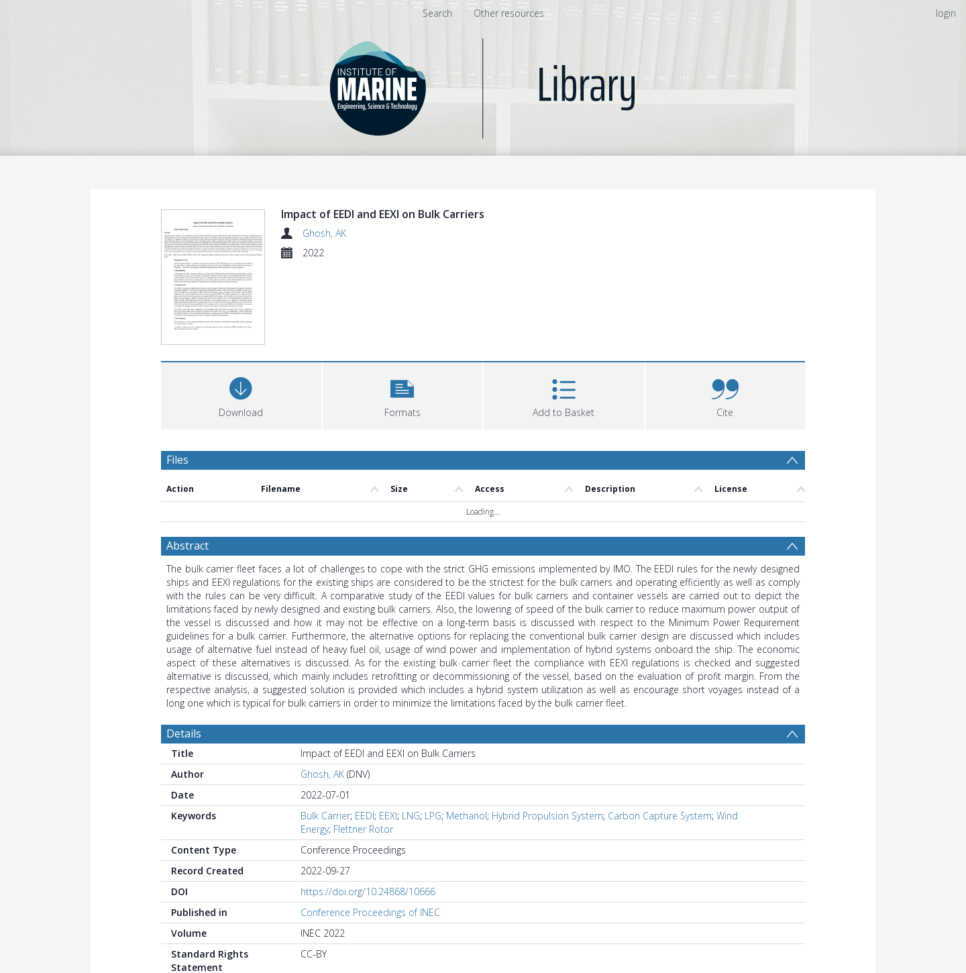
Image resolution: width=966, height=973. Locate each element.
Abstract (187, 545)
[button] (403, 394)
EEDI (364, 815)
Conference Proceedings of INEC (370, 912)
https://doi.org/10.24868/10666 (368, 891)
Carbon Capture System (660, 815)
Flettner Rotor (363, 829)
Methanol (466, 815)
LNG (411, 815)
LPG (433, 815)
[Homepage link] (483, 85)
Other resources (509, 13)
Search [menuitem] (437, 13)
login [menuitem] (946, 13)
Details (183, 733)
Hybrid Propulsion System (547, 815)
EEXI (388, 815)
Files (177, 459)
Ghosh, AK (324, 233)
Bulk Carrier (325, 815)
